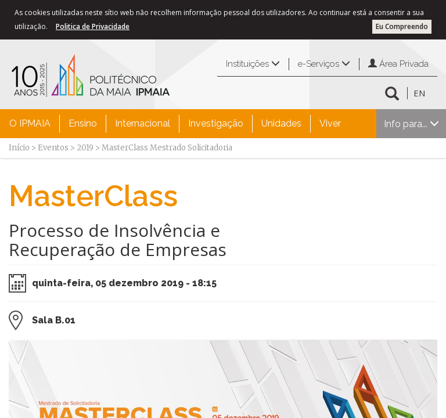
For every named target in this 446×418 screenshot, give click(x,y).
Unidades (281, 123)
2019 (85, 148)
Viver (330, 123)
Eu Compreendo (402, 26)
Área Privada (398, 64)
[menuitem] (30, 123)
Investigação (215, 123)
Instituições (253, 64)
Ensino (83, 123)
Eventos (53, 148)
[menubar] (175, 123)
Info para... (411, 123)
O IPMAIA (30, 123)
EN (419, 93)
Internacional (142, 123)
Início (19, 148)
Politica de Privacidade (93, 26)
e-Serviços (324, 64)
